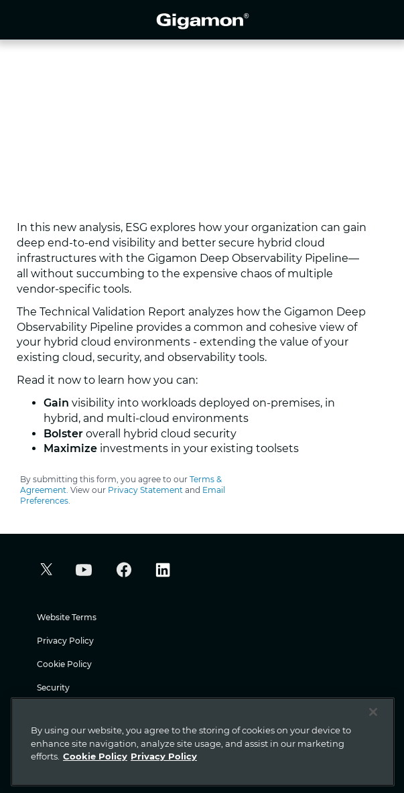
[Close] (373, 712)
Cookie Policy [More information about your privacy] (95, 756)
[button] (44, 571)
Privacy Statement (145, 490)
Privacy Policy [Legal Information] (164, 756)
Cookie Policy (64, 664)
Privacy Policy (65, 641)
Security (53, 687)
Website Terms (66, 617)
